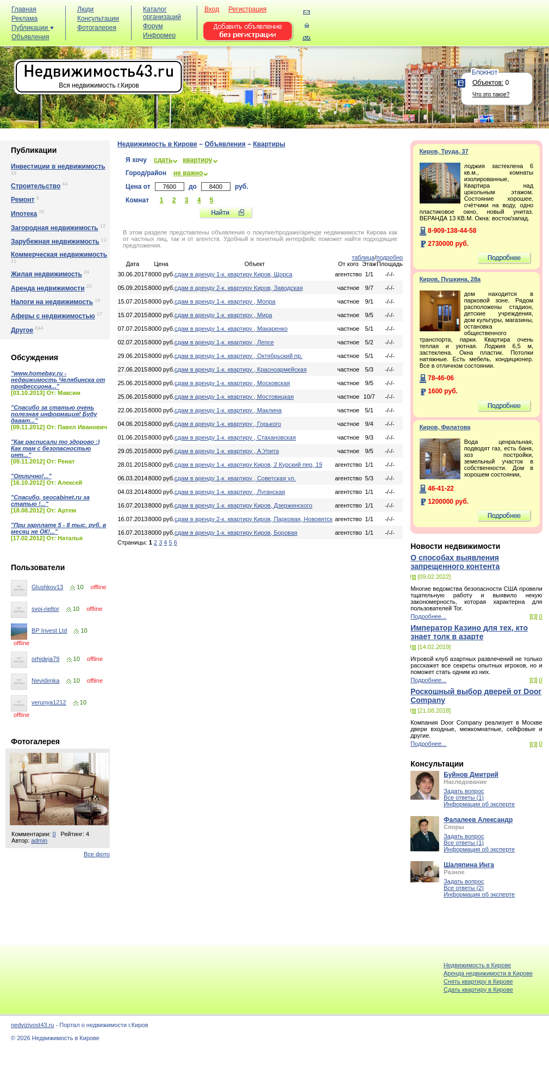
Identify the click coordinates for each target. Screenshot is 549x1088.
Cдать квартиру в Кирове (478, 989)
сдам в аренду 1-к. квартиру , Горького (227, 424)
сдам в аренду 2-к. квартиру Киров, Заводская (238, 288)
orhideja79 (45, 659)
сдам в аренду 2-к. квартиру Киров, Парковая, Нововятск (253, 519)
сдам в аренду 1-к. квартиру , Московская (232, 383)
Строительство (35, 186)
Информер (159, 35)
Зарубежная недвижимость (55, 241)
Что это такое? (490, 94)
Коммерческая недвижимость (59, 254)
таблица (363, 257)
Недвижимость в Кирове (157, 144)
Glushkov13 (47, 587)
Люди (85, 9)
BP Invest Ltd (49, 630)
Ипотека (24, 214)
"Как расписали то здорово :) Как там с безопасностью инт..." (55, 448)
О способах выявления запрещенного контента (455, 562)
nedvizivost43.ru (32, 1025)
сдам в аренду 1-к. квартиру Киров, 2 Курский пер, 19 (248, 464)
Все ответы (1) (464, 797)
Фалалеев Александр (478, 820)
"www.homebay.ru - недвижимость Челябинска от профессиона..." (58, 380)
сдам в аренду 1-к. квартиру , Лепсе (224, 342)
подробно (389, 257)
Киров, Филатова (445, 427)
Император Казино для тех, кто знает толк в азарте (469, 632)
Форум (153, 26)
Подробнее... (428, 616)
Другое (22, 330)
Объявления (30, 37)
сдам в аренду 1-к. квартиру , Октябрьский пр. (238, 356)
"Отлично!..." (31, 476)
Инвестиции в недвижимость (58, 166)
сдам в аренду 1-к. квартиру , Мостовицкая (234, 396)
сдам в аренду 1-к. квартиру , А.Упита (226, 451)
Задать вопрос (464, 791)
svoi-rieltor (45, 608)
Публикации (32, 28)
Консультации (98, 18)
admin (39, 840)
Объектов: (487, 82)
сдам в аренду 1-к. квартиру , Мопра (225, 301)
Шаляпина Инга (469, 865)
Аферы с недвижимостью (53, 316)
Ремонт (22, 199)
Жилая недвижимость (46, 274)
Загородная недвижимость (54, 228)
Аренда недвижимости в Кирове (488, 973)
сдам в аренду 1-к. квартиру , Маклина (228, 410)
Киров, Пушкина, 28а (450, 279)
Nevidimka (45, 680)
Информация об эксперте (479, 804)
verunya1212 (49, 702)
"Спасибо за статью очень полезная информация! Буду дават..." (54, 414)
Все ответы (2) (464, 888)
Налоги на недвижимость (52, 302)
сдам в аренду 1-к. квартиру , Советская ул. (235, 478)
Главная (23, 9)
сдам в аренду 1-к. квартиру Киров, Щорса (233, 274)
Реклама (24, 18)
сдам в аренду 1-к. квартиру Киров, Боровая (235, 532)
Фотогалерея (96, 28)
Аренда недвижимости (48, 288)
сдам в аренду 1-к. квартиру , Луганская (229, 492)
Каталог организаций (162, 13)
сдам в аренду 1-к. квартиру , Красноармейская (240, 369)
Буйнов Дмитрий (471, 774)
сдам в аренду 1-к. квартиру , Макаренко (231, 328)
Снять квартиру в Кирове (478, 981)
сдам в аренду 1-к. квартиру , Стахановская (235, 437)
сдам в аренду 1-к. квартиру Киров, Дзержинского (243, 505)
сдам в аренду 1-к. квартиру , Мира (223, 315)
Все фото (97, 854)
